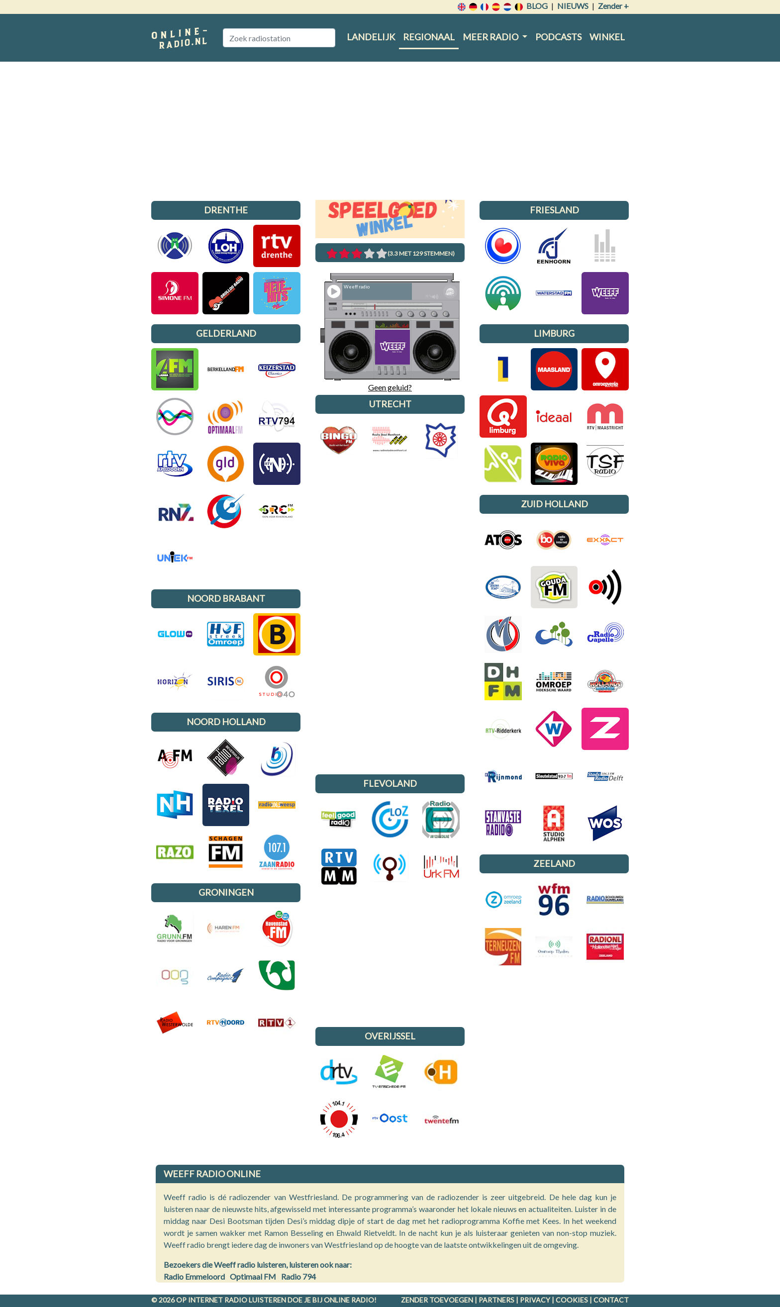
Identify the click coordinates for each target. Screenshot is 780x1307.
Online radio (349, 1300)
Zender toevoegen (437, 1300)
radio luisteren (255, 1300)
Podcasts (558, 36)
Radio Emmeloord (194, 1276)
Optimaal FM (253, 1276)
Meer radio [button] (491, 36)
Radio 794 (298, 1276)
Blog (537, 5)
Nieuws (572, 5)
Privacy (535, 1300)
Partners (496, 1300)
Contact (611, 1300)
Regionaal (429, 36)
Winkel (607, 36)
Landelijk (371, 36)
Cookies (572, 1300)
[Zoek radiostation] (279, 37)
